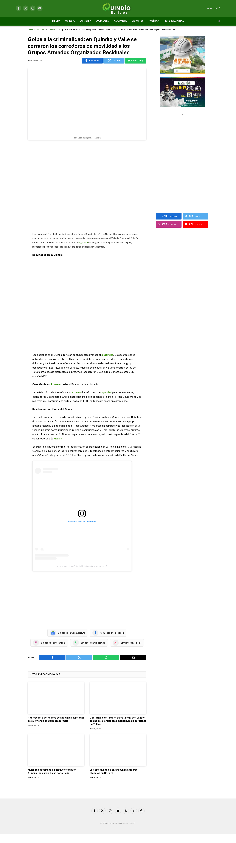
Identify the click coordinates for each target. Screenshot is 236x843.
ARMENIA (85, 21)
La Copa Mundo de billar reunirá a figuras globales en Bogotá (114, 771)
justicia (58, 438)
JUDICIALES (102, 21)
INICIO (56, 21)
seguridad (83, 242)
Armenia (56, 384)
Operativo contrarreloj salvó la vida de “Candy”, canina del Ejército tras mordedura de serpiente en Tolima (118, 721)
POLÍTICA (154, 21)
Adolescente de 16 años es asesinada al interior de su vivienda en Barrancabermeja (56, 719)
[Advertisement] (87, 186)
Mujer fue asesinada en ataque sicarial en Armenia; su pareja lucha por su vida (52, 771)
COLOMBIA (120, 21)
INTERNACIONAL (174, 21)
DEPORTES (138, 21)
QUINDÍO (70, 21)
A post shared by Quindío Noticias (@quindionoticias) (82, 566)
